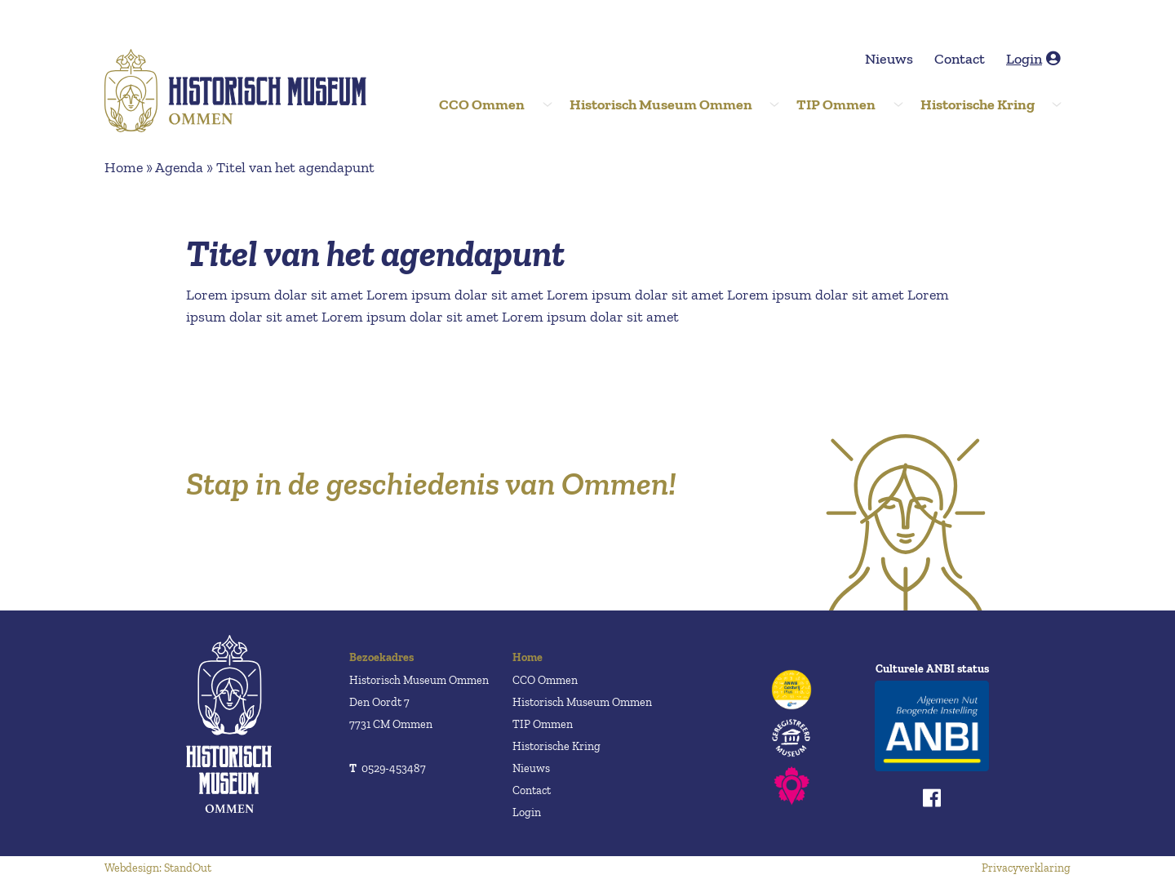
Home (123, 167)
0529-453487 (387, 768)
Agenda (179, 167)
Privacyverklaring (1026, 868)
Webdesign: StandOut (157, 868)
